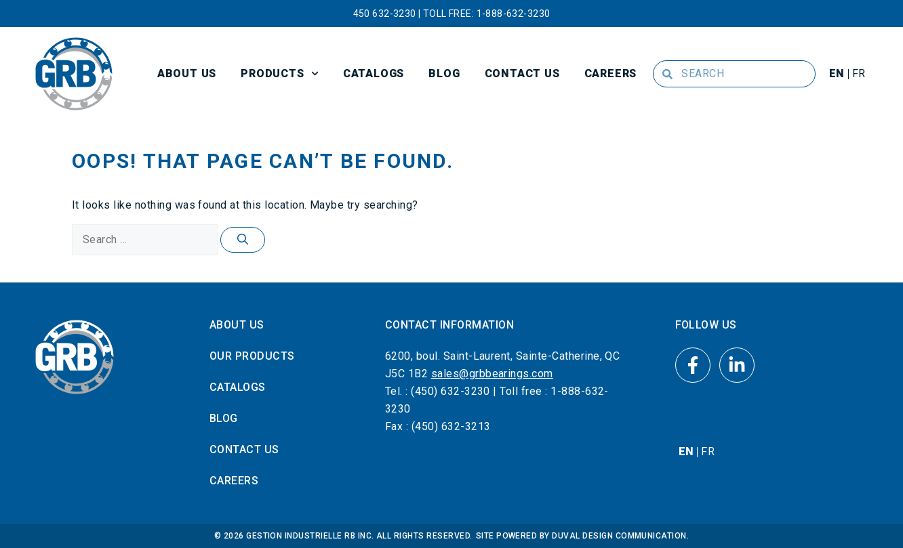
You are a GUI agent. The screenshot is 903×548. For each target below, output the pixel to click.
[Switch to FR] (859, 74)
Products (280, 73)
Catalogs (373, 73)
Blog (444, 73)
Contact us (522, 73)
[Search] (242, 240)
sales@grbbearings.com (492, 373)
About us (186, 73)
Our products (252, 356)
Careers (610, 73)
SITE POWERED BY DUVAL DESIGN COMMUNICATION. (582, 536)
